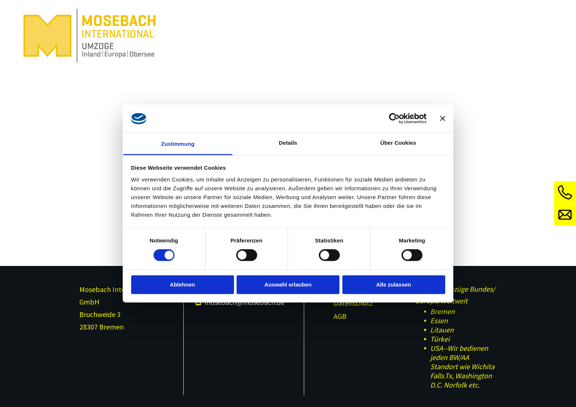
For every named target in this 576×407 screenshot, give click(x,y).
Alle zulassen (393, 284)
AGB (340, 316)
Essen (439, 320)
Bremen (442, 311)
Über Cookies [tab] (398, 143)
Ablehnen (182, 284)
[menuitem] (184, 20)
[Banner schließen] (442, 118)
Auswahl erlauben (288, 284)
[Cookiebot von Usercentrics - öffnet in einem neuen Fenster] (394, 118)
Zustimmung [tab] (178, 144)
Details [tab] (288, 143)
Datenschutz (353, 302)
